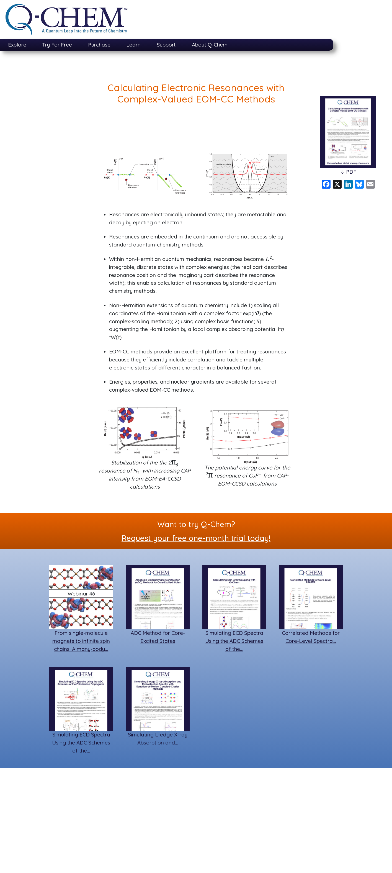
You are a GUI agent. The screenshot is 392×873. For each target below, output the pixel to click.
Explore (17, 44)
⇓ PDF (348, 171)
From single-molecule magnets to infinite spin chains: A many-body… (81, 641)
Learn (133, 44)
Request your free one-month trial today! (196, 538)
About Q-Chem (210, 44)
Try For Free (57, 44)
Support (166, 44)
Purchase (99, 44)
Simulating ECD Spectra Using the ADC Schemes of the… (234, 641)
